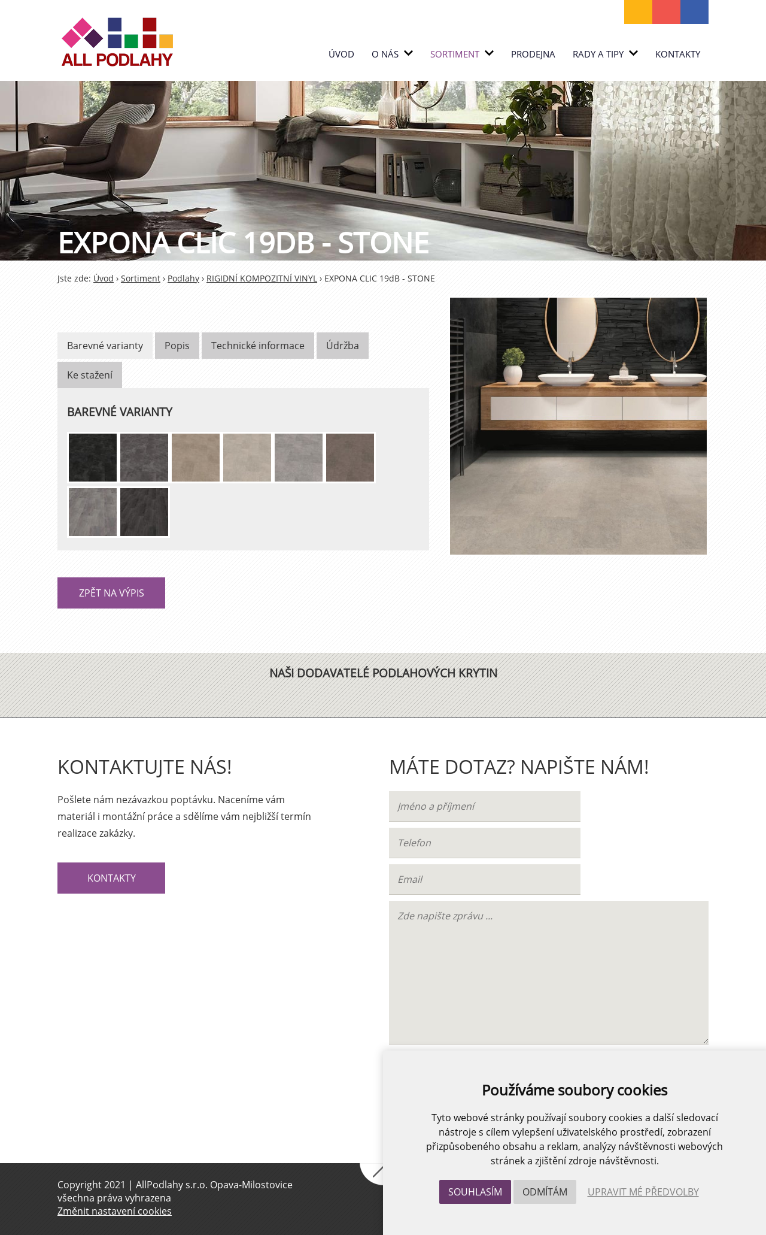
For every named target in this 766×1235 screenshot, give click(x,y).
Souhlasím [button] (475, 1191)
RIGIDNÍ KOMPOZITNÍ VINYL (261, 278)
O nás (392, 54)
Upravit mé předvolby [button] (643, 1191)
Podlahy (183, 278)
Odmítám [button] (544, 1191)
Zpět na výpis (111, 593)
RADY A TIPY (605, 54)
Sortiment (462, 54)
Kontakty (677, 54)
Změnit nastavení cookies (114, 1211)
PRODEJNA (533, 54)
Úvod (341, 54)
